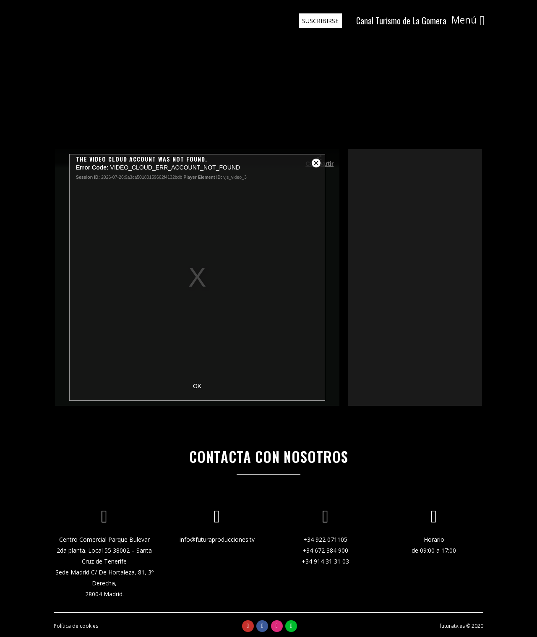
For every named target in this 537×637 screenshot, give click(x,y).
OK (197, 386)
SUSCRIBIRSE (318, 21)
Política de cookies (76, 625)
